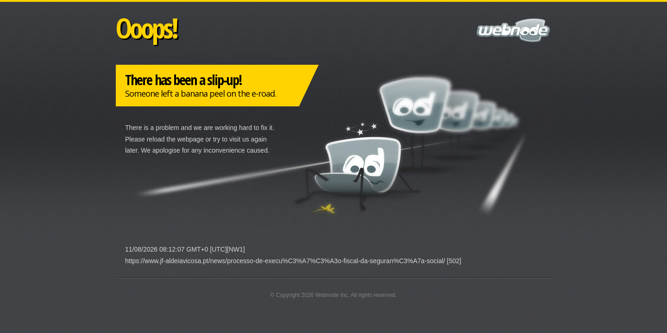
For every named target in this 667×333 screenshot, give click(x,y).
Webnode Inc (331, 295)
